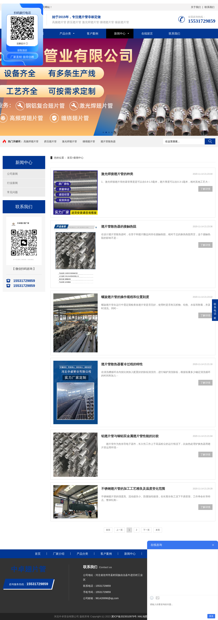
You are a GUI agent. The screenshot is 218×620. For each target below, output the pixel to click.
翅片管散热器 (108, 141)
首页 (69, 157)
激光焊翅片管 (69, 141)
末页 (158, 530)
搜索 (210, 141)
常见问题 (12, 192)
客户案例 (92, 33)
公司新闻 (12, 173)
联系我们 (209, 7)
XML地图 (142, 616)
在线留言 (147, 33)
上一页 (119, 530)
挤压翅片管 (50, 141)
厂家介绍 (58, 553)
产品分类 (65, 33)
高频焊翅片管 (31, 141)
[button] (103, 132)
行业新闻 (12, 182)
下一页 (146, 530)
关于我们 (196, 7)
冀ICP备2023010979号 (124, 616)
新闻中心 (119, 33)
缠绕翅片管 (89, 141)
